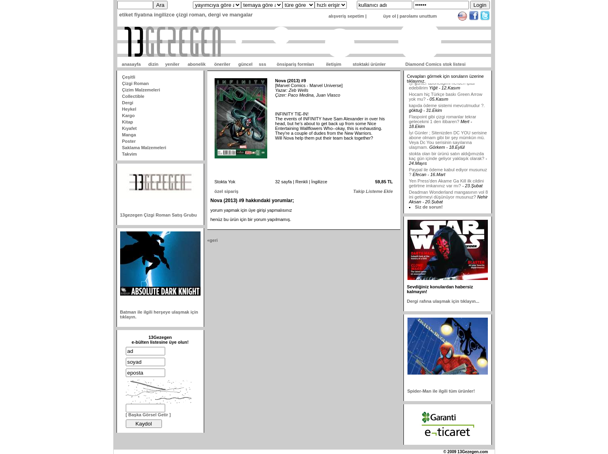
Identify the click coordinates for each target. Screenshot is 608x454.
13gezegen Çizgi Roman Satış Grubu (158, 215)
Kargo (128, 115)
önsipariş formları (295, 64)
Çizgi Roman (135, 83)
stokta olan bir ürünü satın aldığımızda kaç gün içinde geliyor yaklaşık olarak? (447, 160)
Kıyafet (129, 128)
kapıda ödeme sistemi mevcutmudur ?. (447, 109)
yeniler (172, 64)
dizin (153, 64)
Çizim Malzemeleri (141, 89)
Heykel (129, 109)
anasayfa (131, 64)
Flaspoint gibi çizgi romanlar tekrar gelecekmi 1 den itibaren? (443, 123)
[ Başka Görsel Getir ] (148, 414)
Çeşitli (128, 77)
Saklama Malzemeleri (144, 147)
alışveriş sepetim (346, 16)
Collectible (133, 96)
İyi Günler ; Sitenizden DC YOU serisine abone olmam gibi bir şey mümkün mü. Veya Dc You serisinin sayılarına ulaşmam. (448, 144)
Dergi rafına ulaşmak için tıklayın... (443, 301)
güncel (245, 64)
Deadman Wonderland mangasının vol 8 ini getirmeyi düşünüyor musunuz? (448, 199)
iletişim (333, 64)
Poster (129, 141)
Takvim (129, 154)
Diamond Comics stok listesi (435, 64)
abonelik (197, 64)
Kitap (127, 122)
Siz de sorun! (429, 207)
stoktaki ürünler (369, 64)
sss (262, 64)
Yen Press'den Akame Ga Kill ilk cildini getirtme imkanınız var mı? (446, 188)
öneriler (222, 64)
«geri (212, 240)
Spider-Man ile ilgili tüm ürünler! (441, 391)
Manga (129, 134)
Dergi (127, 102)
